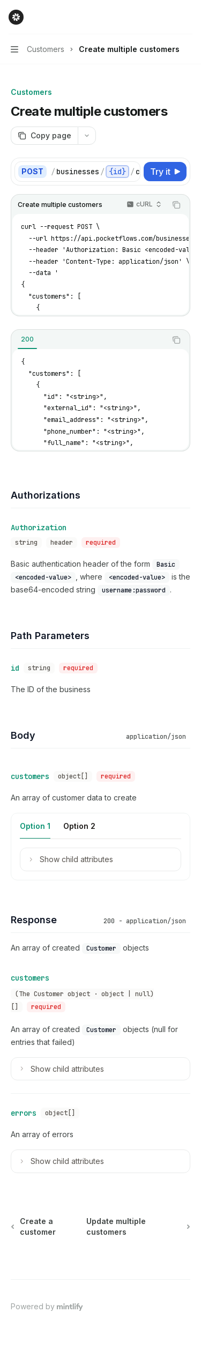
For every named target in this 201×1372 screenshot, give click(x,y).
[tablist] (88, 340)
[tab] (27, 339)
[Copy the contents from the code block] (176, 205)
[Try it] (165, 171)
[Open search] (166, 17)
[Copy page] (44, 136)
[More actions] (187, 17)
